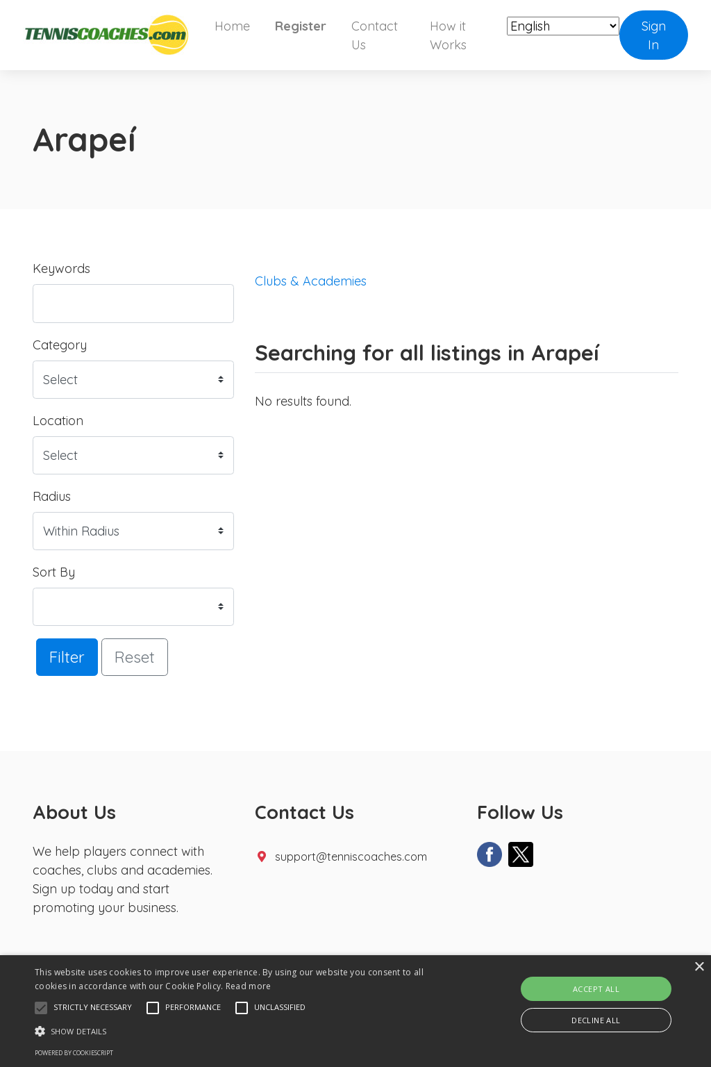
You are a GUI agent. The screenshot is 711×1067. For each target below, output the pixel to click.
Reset (135, 657)
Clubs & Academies (311, 281)
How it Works (448, 35)
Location (58, 421)
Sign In (654, 35)
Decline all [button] (595, 1020)
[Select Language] (563, 26)
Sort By (54, 572)
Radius (52, 496)
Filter (67, 657)
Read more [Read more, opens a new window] (248, 986)
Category (60, 345)
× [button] (699, 967)
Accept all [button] (596, 989)
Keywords (61, 268)
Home (232, 26)
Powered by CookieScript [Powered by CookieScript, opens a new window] (74, 1052)
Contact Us (374, 35)
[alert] (355, 1011)
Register (300, 26)
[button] (41, 1008)
